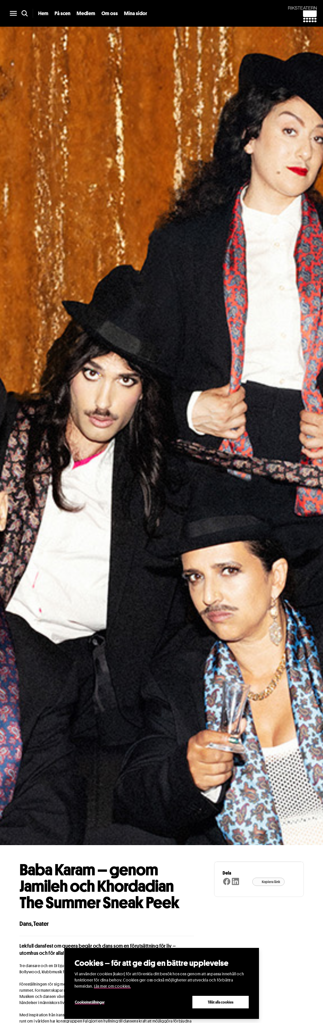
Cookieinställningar (90, 1002)
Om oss (109, 13)
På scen (62, 13)
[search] (24, 13)
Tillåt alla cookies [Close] (220, 1002)
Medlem (86, 13)
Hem (43, 13)
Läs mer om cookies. (112, 986)
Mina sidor (135, 13)
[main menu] (13, 13)
